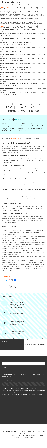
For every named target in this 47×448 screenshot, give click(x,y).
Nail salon (12, 286)
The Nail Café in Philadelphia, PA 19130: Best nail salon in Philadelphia (19, 388)
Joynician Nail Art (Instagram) (8, 440)
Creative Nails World (11, 2)
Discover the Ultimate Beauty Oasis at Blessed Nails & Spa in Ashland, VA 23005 (22, 394)
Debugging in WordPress (6, 7)
